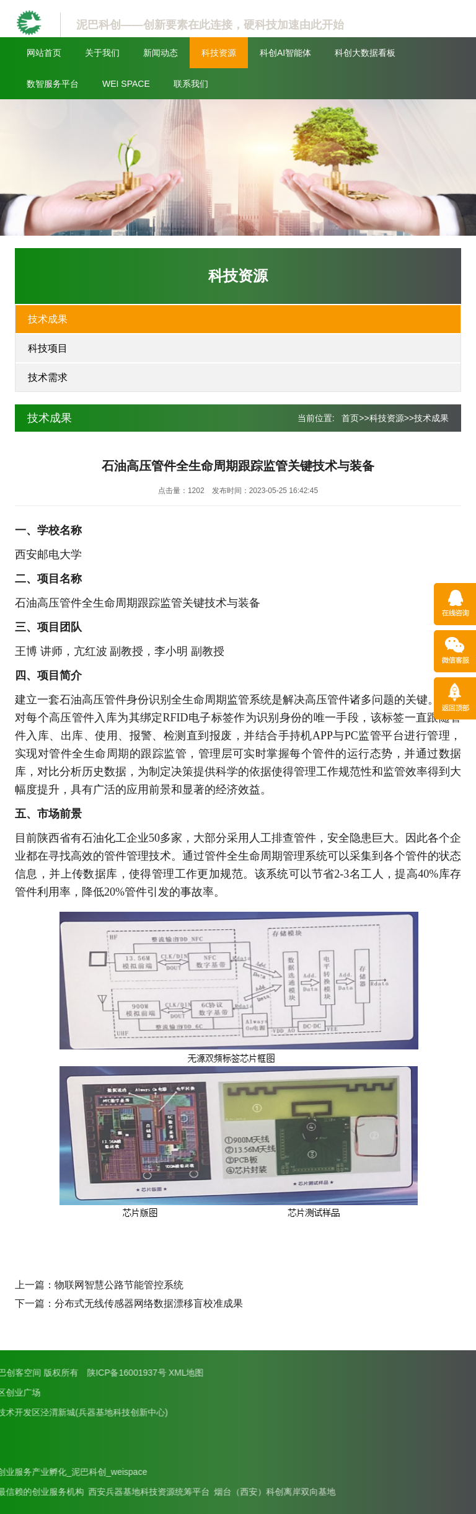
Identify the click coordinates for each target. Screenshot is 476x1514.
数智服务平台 (53, 84)
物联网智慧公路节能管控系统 (119, 1285)
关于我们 (102, 53)
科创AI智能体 (285, 53)
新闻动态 (160, 53)
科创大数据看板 (365, 53)
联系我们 (191, 84)
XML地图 (64, 1373)
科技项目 (48, 348)
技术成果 (48, 319)
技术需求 (48, 377)
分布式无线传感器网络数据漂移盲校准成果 (149, 1303)
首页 (350, 418)
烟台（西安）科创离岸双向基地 (153, 1492)
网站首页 (44, 53)
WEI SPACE (126, 84)
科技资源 (218, 53)
